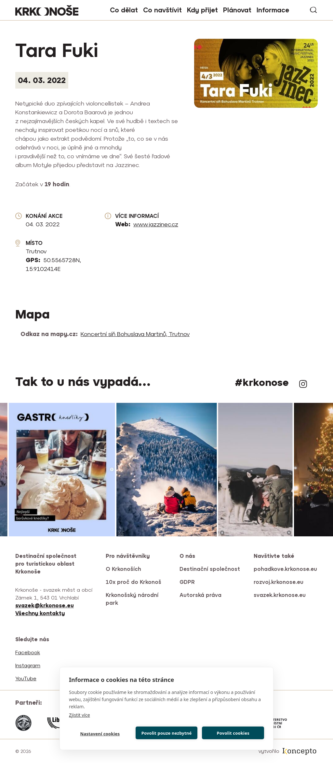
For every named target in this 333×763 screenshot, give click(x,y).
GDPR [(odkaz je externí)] (188, 582)
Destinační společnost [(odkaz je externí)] (210, 569)
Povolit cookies (233, 733)
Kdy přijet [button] (202, 10)
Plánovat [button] (237, 10)
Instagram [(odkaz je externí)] (303, 384)
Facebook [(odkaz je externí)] (28, 652)
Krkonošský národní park (132, 599)
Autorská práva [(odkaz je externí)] (201, 595)
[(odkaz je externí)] (40, 613)
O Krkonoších (123, 569)
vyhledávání (314, 10)
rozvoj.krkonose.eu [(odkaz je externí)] (279, 582)
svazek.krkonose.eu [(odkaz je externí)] (280, 595)
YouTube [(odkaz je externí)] (26, 678)
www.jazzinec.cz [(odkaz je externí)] (156, 224)
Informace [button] (273, 10)
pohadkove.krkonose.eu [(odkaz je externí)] (286, 569)
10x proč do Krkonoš (133, 582)
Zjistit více (79, 715)
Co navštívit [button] (162, 10)
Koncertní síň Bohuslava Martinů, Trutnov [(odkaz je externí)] (136, 334)
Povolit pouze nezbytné (166, 733)
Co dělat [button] (124, 10)
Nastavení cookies (100, 734)
